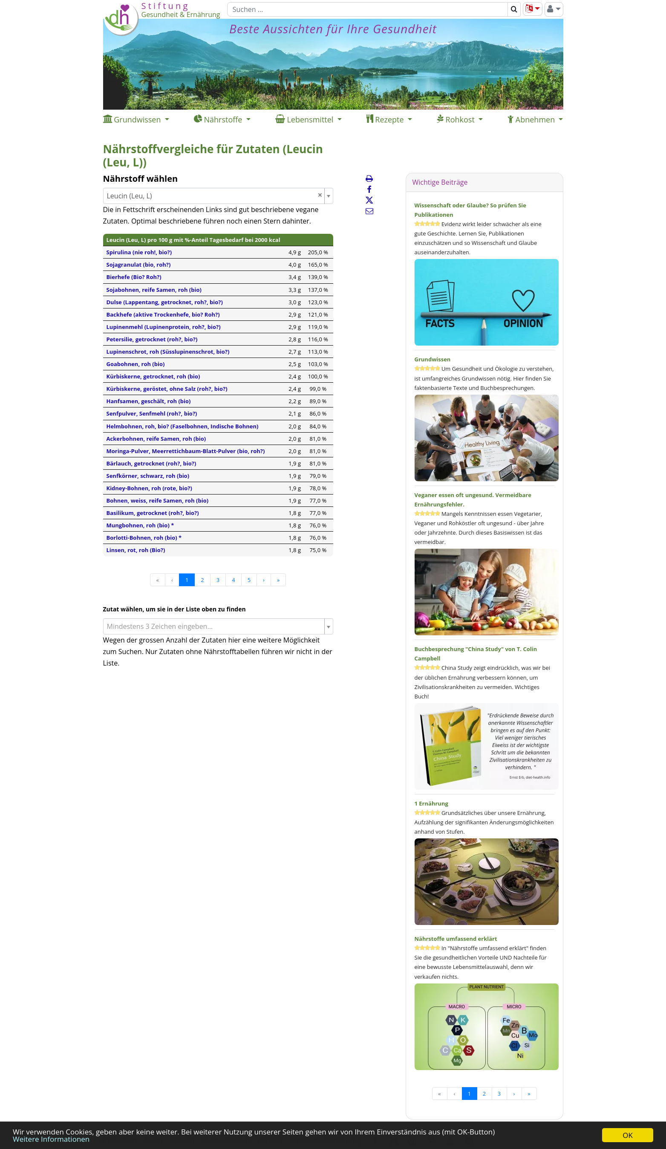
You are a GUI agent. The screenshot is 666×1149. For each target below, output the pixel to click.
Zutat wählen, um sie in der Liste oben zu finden (174, 609)
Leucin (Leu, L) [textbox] (215, 196)
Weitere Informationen (51, 1139)
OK (628, 1135)
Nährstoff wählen (140, 178)
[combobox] (218, 196)
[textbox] (215, 626)
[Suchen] (367, 9)
